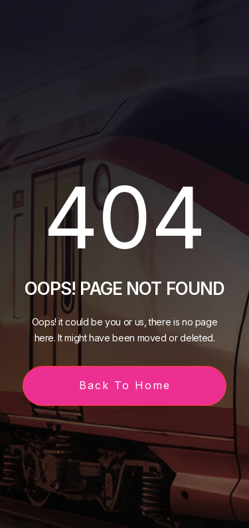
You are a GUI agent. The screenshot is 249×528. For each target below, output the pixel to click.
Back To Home (125, 385)
